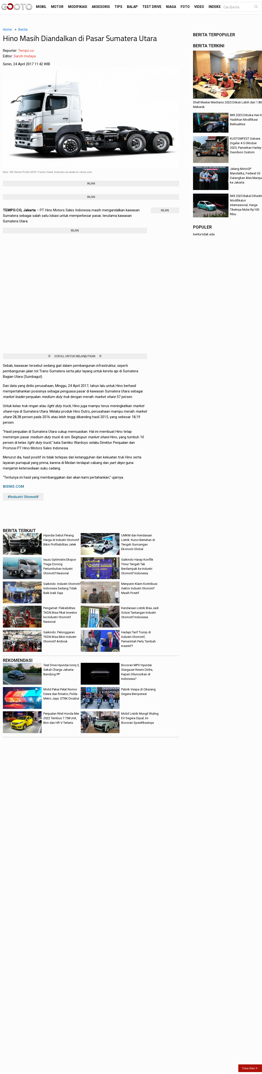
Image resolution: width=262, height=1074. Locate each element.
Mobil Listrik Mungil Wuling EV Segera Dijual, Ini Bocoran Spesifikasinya (140, 718)
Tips (118, 7)
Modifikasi (77, 7)
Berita (23, 29)
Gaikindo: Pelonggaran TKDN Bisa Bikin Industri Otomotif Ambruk (59, 636)
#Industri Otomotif (23, 497)
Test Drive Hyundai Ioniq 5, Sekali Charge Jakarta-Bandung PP (61, 669)
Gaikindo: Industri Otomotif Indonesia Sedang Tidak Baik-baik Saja (62, 588)
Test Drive (151, 7)
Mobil (41, 7)
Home (7, 29)
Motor (57, 7)
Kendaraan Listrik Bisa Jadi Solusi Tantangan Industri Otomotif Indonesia (140, 612)
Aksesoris (101, 7)
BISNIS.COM (13, 486)
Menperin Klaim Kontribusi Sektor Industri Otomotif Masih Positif (139, 588)
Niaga (171, 7)
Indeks (215, 7)
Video (199, 7)
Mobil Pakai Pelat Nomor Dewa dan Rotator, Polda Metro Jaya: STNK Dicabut (61, 694)
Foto (185, 7)
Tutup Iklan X (249, 1068)
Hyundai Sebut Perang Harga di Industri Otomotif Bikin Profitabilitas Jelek (61, 540)
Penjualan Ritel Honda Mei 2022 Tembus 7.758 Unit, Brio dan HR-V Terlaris (61, 718)
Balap (132, 7)
